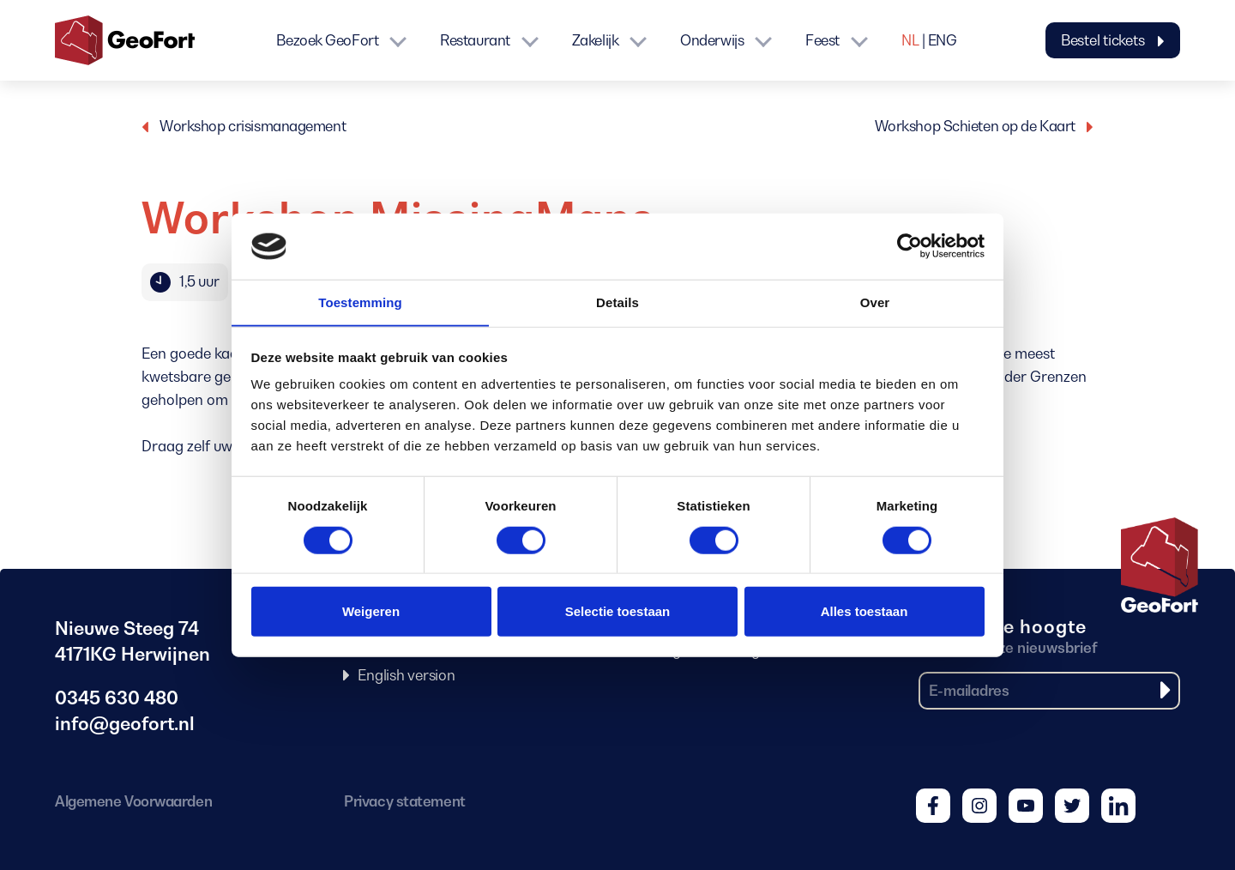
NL (910, 40)
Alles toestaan (864, 611)
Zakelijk (595, 40)
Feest (822, 40)
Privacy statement (404, 801)
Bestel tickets (1113, 40)
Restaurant (475, 40)
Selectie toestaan (618, 611)
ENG (942, 40)
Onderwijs (712, 40)
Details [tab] (617, 301)
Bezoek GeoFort (327, 40)
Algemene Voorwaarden (133, 801)
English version (406, 675)
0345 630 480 (116, 698)
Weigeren (371, 611)
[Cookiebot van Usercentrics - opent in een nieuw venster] (909, 246)
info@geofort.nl (125, 723)
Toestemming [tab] (360, 301)
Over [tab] (875, 301)
